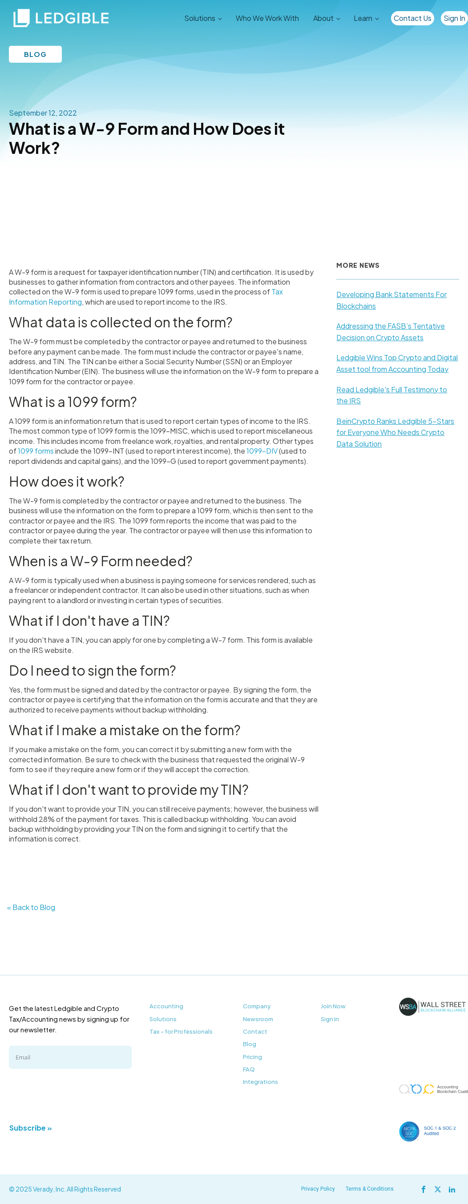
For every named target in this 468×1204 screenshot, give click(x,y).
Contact (255, 1031)
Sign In (454, 18)
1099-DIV (262, 450)
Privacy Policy (318, 1189)
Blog (249, 1044)
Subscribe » (30, 1127)
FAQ (249, 1069)
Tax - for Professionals (181, 1031)
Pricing (252, 1057)
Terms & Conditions (370, 1189)
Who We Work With (267, 18)
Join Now (333, 1006)
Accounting (166, 1006)
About (323, 18)
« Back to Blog (31, 907)
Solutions (199, 18)
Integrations (260, 1082)
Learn (363, 18)
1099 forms (36, 450)
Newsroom (258, 1019)
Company (257, 1006)
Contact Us (413, 18)
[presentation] (76, 1095)
